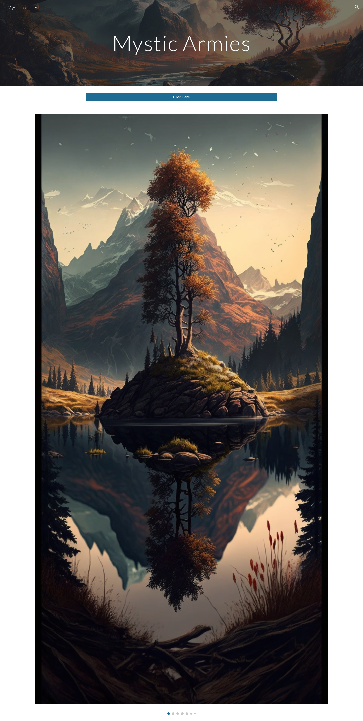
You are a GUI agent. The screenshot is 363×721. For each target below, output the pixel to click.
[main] (181, 43)
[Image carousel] (181, 414)
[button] (357, 7)
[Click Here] (181, 97)
